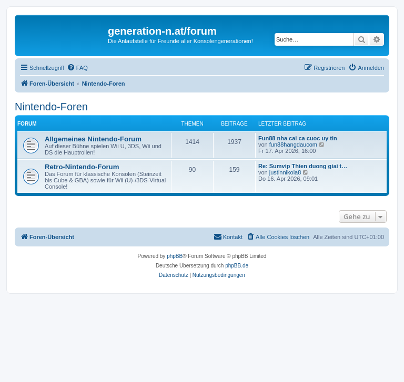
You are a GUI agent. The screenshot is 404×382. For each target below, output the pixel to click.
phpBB (175, 256)
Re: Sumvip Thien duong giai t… (302, 166)
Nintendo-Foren (51, 106)
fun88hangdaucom (293, 144)
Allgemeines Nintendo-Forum (93, 139)
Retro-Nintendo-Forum (82, 167)
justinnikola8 (285, 172)
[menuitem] (77, 67)
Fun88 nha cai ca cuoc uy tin (297, 138)
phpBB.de (236, 266)
